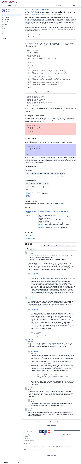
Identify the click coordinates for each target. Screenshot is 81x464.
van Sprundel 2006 (30, 238)
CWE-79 (41, 216)
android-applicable (45, 246)
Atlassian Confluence (45, 421)
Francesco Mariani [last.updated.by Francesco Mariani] (45, 14)
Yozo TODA (30, 408)
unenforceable (54, 246)
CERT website (61, 203)
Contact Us (67, 434)
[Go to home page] (6, 5)
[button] (74, 5)
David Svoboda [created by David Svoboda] (32, 14)
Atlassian (51, 425)
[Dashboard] (11, 19)
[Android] (11, 24)
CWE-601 (41, 227)
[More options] (77, 9)
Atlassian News (64, 421)
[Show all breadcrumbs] (29, 9)
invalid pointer (65, 17)
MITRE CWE (28, 215)
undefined (27, 20)
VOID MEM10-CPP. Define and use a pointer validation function (54, 211)
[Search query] (63, 5)
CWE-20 (41, 215)
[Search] (56, 5)
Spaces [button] (15, 5)
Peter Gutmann (31, 252)
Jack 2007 (27, 23)
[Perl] (11, 33)
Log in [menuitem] (78, 5)
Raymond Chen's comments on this (63, 363)
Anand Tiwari (31, 387)
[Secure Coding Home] (11, 22)
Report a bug (56, 421)
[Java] (11, 31)
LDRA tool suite (27, 188)
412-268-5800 (27, 443)
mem (69, 246)
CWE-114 (41, 226)
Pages (26, 9)
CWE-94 (41, 224)
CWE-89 (41, 220)
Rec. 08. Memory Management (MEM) (41, 9)
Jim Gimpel (30, 339)
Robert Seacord (31, 297)
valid (26, 25)
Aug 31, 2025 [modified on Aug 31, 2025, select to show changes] (53, 14)
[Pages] (11, 15)
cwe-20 (74, 246)
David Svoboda (34, 399)
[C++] (11, 29)
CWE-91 (41, 223)
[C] (11, 26)
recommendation (63, 246)
